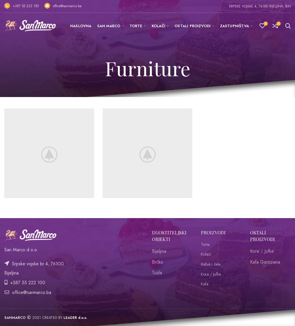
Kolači (206, 254)
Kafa (204, 284)
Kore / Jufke (211, 274)
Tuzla (157, 272)
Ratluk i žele (210, 264)
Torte (205, 244)
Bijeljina (159, 251)
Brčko (157, 262)
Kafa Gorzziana (265, 262)
